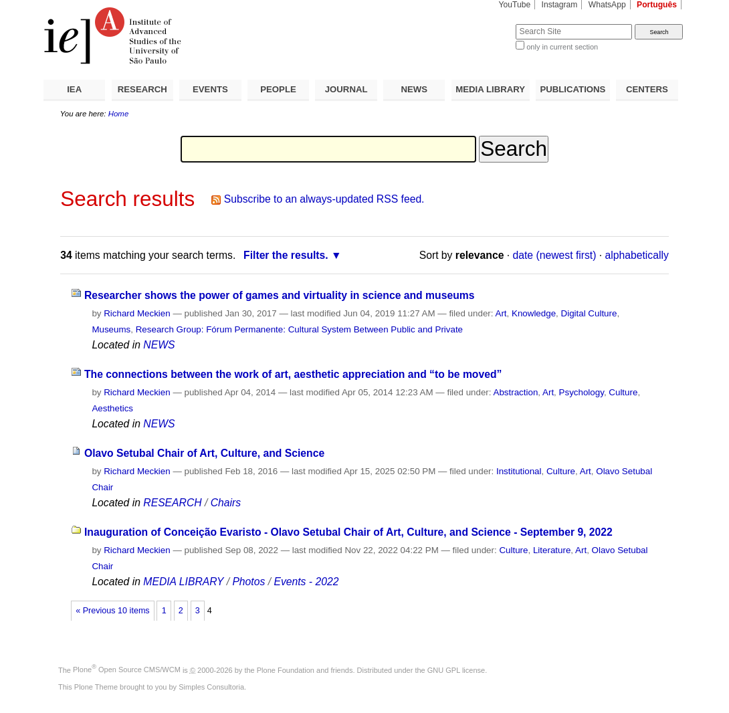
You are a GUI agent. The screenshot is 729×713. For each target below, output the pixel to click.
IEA (74, 89)
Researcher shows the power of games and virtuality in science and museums (279, 295)
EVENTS (210, 89)
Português (657, 4)
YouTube (515, 4)
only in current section (562, 47)
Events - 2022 (306, 581)
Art (500, 313)
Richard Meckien (137, 313)
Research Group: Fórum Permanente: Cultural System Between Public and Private (299, 329)
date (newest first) (555, 255)
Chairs (226, 502)
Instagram (560, 4)
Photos (248, 581)
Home (118, 114)
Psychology (581, 392)
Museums (111, 329)
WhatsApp (607, 4)
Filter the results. (285, 255)
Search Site (483, 23)
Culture (623, 392)
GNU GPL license (456, 670)
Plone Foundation (285, 670)
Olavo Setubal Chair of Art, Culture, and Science (204, 453)
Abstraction (516, 392)
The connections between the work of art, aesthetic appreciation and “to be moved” (293, 374)
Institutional (519, 471)
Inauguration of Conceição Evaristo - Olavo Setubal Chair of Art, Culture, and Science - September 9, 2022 (348, 532)
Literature (551, 550)
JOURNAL (346, 89)
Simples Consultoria (211, 687)
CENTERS (647, 89)
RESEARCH (142, 89)
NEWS (414, 89)
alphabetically (637, 255)
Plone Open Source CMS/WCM (127, 670)
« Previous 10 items (112, 610)
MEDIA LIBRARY (490, 89)
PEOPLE (278, 89)
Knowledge (534, 313)
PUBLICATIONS (572, 89)
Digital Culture (589, 313)
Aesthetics (112, 408)
